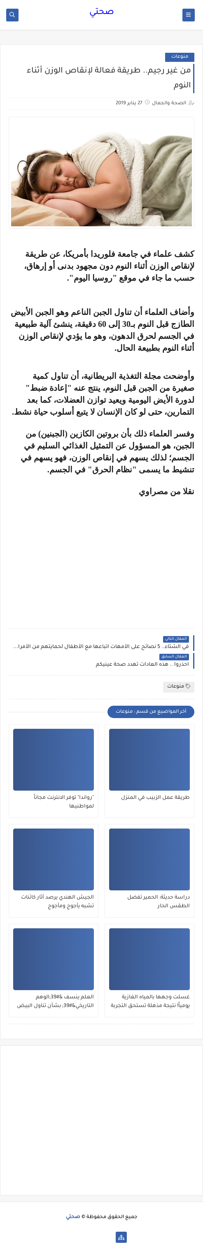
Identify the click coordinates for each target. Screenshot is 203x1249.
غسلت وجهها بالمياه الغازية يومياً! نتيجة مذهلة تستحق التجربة (150, 1002)
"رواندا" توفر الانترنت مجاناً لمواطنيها (64, 802)
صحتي (101, 12)
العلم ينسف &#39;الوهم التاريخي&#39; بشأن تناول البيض (55, 1002)
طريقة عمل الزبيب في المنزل (155, 798)
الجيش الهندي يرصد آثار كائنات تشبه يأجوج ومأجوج (57, 902)
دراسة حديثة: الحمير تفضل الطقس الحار (158, 902)
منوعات (179, 57)
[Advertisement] (125, 554)
